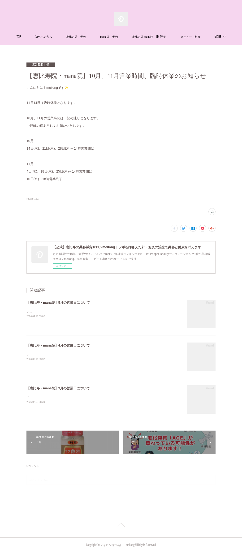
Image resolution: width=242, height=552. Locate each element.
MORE (201, 37)
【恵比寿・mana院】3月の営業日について (58, 388)
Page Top (121, 525)
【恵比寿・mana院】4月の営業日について (58, 345)
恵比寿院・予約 (93, 37)
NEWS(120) (32, 198)
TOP (36, 37)
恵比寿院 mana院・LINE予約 (166, 37)
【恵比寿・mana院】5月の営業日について (58, 302)
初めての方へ (60, 37)
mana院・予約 (126, 37)
